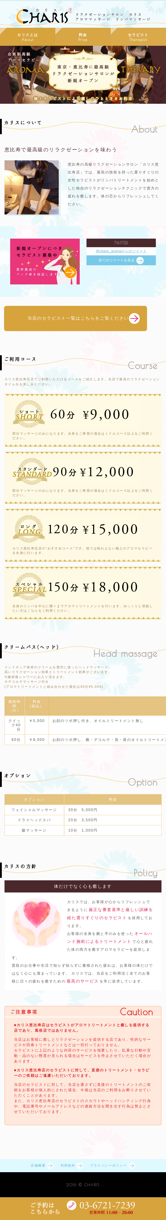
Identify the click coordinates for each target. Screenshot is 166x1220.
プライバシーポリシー (108, 1165)
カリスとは (27, 37)
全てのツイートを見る (116, 260)
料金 (83, 37)
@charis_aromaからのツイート (121, 251)
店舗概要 (38, 1165)
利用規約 (68, 1165)
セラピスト (138, 37)
